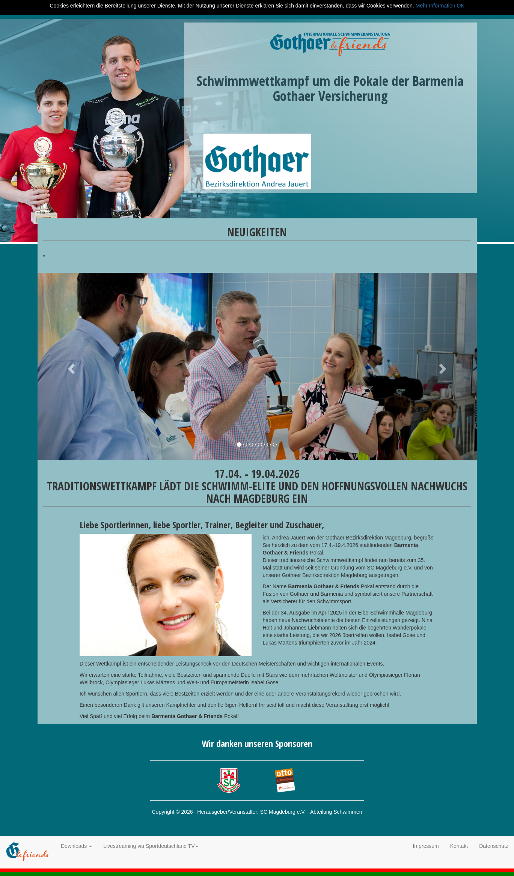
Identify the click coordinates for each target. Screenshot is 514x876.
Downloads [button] (76, 846)
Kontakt (459, 846)
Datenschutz (493, 846)
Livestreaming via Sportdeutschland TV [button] (150, 846)
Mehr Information (435, 6)
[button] (71, 366)
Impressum (426, 846)
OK (460, 6)
